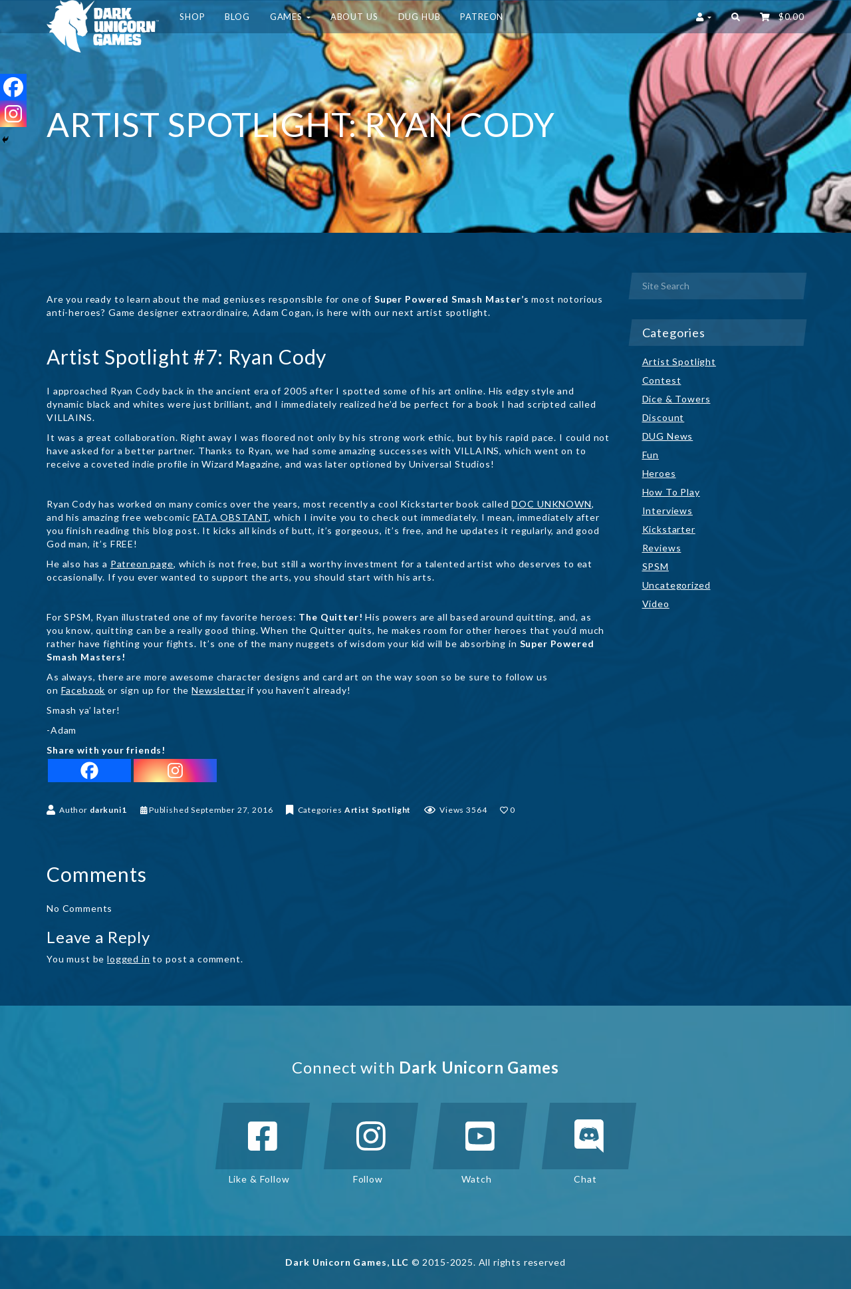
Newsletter (218, 690)
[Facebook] (89, 770)
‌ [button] (782, 16)
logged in (128, 958)
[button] (735, 16)
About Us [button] (354, 16)
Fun (651, 454)
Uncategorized (676, 585)
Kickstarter (668, 529)
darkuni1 (108, 810)
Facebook (83, 690)
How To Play (671, 492)
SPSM (655, 566)
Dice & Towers (676, 398)
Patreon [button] (481, 16)
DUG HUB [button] (419, 16)
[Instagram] (175, 770)
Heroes (659, 473)
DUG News (667, 436)
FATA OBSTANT (231, 517)
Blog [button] (237, 16)
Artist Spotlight (377, 810)
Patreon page (142, 563)
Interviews (667, 510)
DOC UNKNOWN (551, 503)
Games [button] (290, 16)
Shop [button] (192, 16)
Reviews (661, 547)
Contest (661, 380)
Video (655, 603)
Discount (663, 417)
